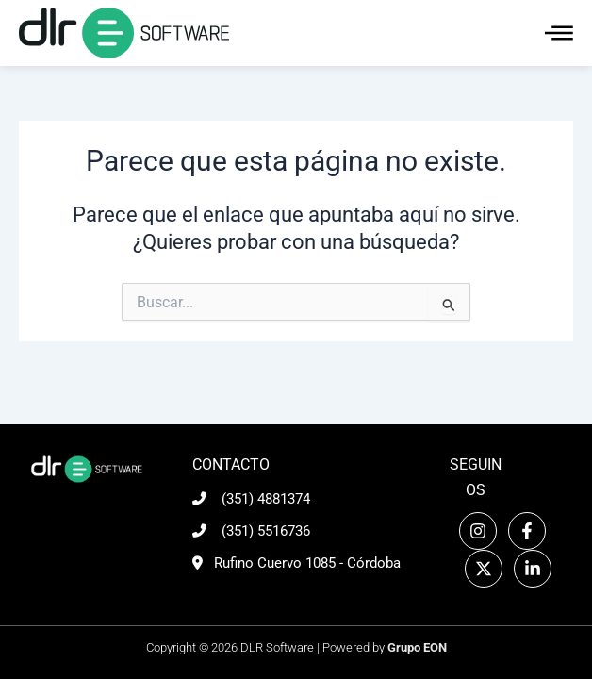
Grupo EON (417, 647)
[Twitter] (483, 569)
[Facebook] (527, 531)
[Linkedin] (532, 569)
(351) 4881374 (266, 498)
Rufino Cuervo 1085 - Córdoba (307, 563)
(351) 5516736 (266, 530)
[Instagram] (478, 531)
